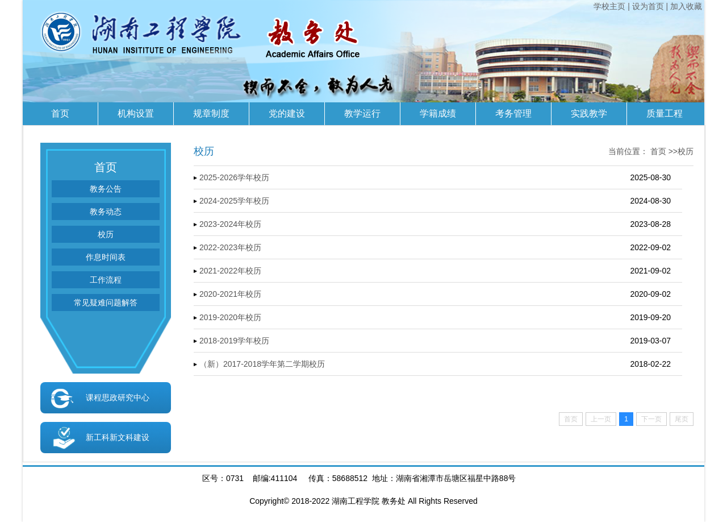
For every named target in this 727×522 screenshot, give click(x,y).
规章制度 (211, 113)
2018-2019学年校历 (234, 340)
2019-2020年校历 (230, 317)
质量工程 (664, 113)
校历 (106, 234)
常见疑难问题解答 (105, 302)
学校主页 (609, 6)
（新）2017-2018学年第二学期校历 (262, 363)
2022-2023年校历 (230, 247)
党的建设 (287, 113)
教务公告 (106, 188)
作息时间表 (106, 257)
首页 (60, 113)
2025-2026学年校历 (234, 177)
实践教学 (589, 113)
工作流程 (106, 279)
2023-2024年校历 (230, 224)
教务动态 (106, 211)
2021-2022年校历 (230, 270)
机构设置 (136, 113)
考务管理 (513, 113)
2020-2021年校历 (230, 294)
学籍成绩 (438, 113)
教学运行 (362, 113)
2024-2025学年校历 (234, 200)
